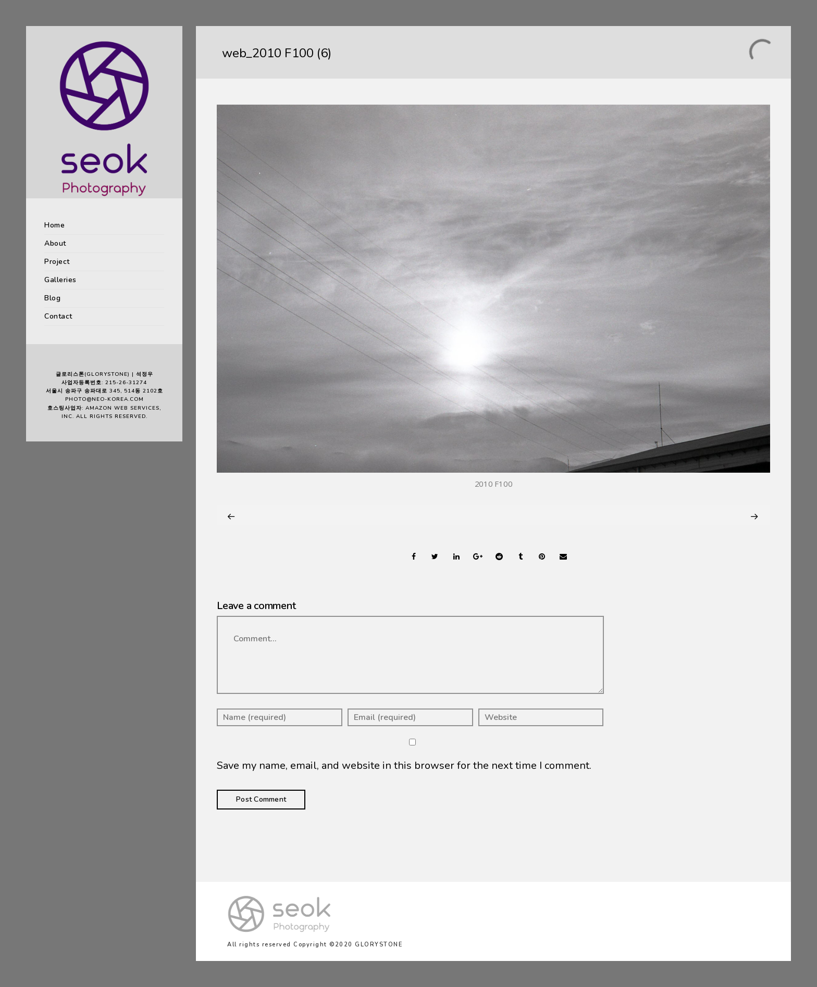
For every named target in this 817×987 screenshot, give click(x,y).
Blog (52, 298)
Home (54, 225)
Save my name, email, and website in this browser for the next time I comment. (404, 765)
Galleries (60, 280)
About (55, 243)
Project (57, 262)
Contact (58, 316)
